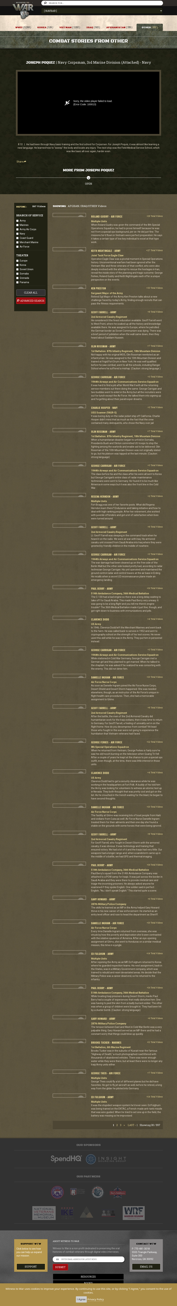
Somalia (24, 273)
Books (88, 1283)
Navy (22, 233)
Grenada (24, 278)
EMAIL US (146, 1266)
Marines (24, 225)
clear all (31, 292)
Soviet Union (26, 269)
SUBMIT (60, 1267)
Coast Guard (26, 238)
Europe (23, 260)
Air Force (24, 246)
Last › (132, 1125)
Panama (24, 282)
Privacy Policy (95, 1299)
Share (21, 161)
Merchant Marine (29, 242)
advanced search (30, 300)
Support (31, 1266)
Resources (88, 1276)
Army (23, 220)
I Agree (81, 1299)
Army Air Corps (28, 229)
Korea (23, 265)
